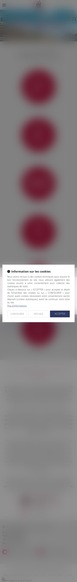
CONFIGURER (17, 313)
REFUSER (38, 313)
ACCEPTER (60, 313)
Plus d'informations (17, 305)
